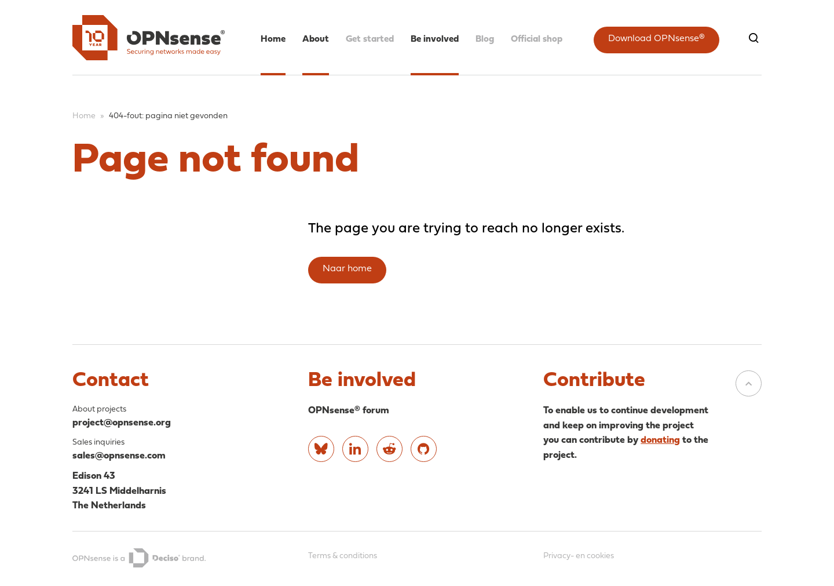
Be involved (435, 39)
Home (273, 39)
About (315, 39)
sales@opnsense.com (119, 456)
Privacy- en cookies (578, 556)
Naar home (347, 269)
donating (660, 440)
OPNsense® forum (348, 411)
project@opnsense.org (121, 423)
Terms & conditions (342, 556)
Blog (484, 39)
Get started (370, 39)
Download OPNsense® (656, 38)
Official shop (536, 39)
